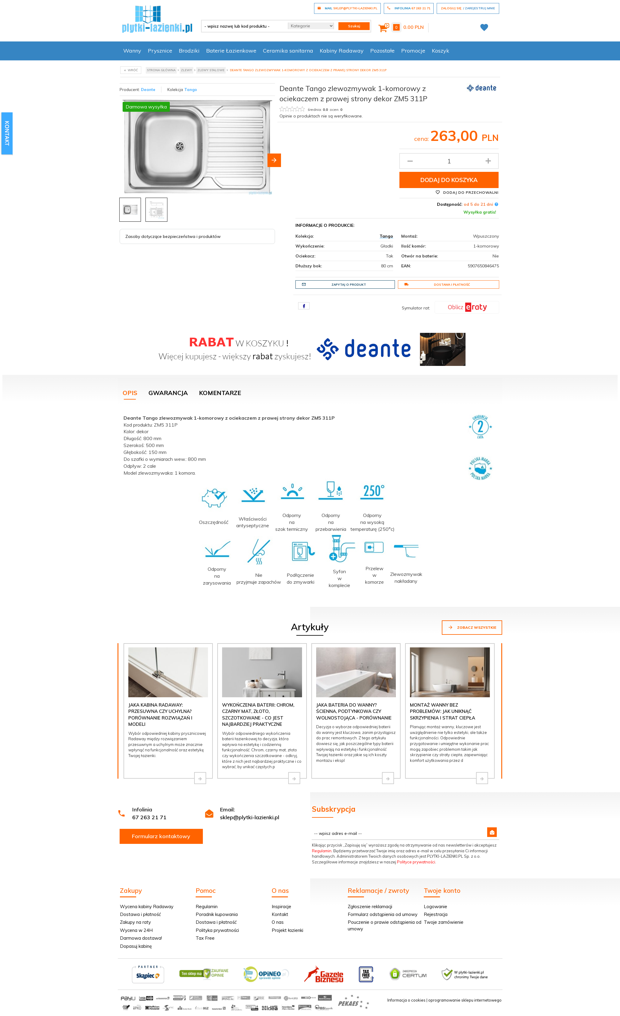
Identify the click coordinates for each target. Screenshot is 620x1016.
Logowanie (435, 906)
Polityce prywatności (416, 861)
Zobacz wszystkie (472, 627)
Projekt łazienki (287, 930)
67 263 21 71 (149, 817)
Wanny (132, 50)
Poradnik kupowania (217, 914)
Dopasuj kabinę (136, 946)
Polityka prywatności (217, 930)
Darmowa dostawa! (141, 938)
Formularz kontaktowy (161, 836)
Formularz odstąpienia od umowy (382, 914)
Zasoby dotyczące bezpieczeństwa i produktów (173, 236)
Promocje (413, 50)
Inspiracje (281, 906)
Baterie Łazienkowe (231, 50)
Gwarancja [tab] (168, 393)
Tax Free (205, 938)
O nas (278, 922)
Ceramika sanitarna (288, 50)
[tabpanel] (310, 500)
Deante (148, 89)
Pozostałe (382, 50)
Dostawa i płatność (437, 284)
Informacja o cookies (406, 1000)
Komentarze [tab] (220, 393)
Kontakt (280, 914)
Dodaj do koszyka (449, 180)
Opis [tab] (130, 393)
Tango (190, 89)
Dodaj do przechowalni (467, 192)
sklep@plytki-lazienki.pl (249, 817)
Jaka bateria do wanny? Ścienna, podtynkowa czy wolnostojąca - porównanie (354, 711)
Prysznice (160, 50)
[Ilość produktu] (449, 161)
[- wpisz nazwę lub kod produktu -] (242, 26)
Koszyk (440, 50)
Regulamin (321, 850)
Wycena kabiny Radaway (146, 906)
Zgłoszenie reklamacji (370, 906)
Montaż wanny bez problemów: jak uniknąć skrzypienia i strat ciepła (442, 711)
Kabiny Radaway (342, 50)
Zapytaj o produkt (334, 284)
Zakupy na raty (135, 922)
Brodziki (189, 50)
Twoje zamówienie (443, 922)
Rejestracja (435, 914)
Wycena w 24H (136, 930)
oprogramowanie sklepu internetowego (465, 1000)
